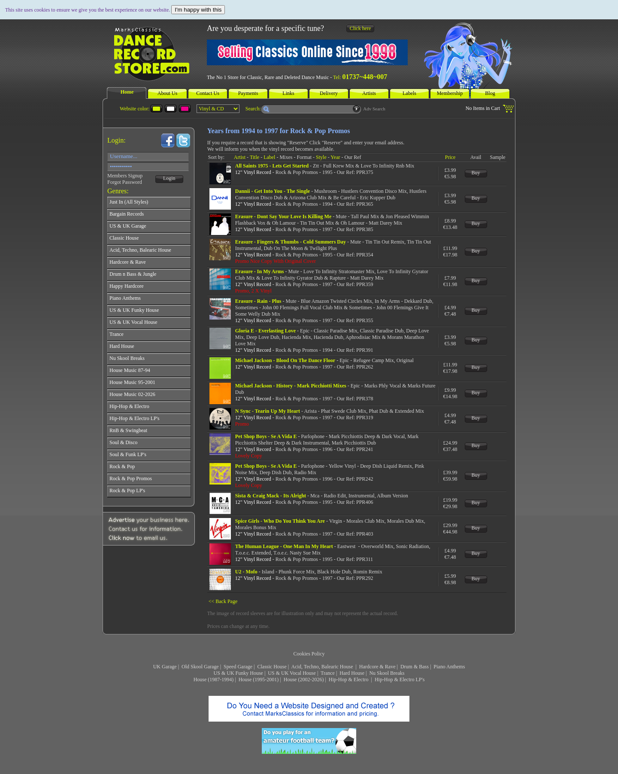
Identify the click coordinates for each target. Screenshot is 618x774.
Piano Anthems (449, 667)
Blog (490, 93)
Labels (409, 93)
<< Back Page (223, 601)
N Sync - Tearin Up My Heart (267, 411)
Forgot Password (124, 182)
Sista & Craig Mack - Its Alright (270, 496)
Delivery (329, 93)
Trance (328, 673)
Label (269, 157)
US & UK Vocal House (292, 673)
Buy (476, 173)
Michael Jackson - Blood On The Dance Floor (285, 360)
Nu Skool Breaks (386, 673)
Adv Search (374, 108)
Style (321, 157)
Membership (450, 93)
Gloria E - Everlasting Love (265, 331)
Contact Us (207, 93)
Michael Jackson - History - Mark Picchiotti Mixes (290, 386)
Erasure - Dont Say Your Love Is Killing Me (283, 216)
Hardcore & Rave (377, 667)
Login (169, 178)
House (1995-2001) (259, 679)
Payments (248, 93)
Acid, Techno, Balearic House (322, 667)
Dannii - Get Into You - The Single (272, 191)
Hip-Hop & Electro (349, 679)
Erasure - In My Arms (259, 271)
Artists (369, 93)
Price (450, 157)
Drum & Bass (414, 667)
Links (288, 93)
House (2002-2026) (304, 679)
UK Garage (165, 667)
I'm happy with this (198, 9)
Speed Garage (238, 667)
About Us (167, 93)
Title (254, 157)
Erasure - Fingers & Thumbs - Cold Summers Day (290, 242)
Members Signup (124, 176)
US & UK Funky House (238, 673)
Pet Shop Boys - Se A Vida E (266, 436)
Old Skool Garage (200, 667)
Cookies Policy (308, 654)
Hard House (351, 673)
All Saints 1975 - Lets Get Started (272, 166)
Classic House (271, 667)
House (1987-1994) (214, 679)
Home (127, 92)
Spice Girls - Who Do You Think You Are (280, 521)
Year (335, 157)
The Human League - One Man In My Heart (284, 546)
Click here (360, 28)
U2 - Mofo (246, 572)
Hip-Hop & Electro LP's (399, 679)
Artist (239, 157)
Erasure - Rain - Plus (258, 301)
